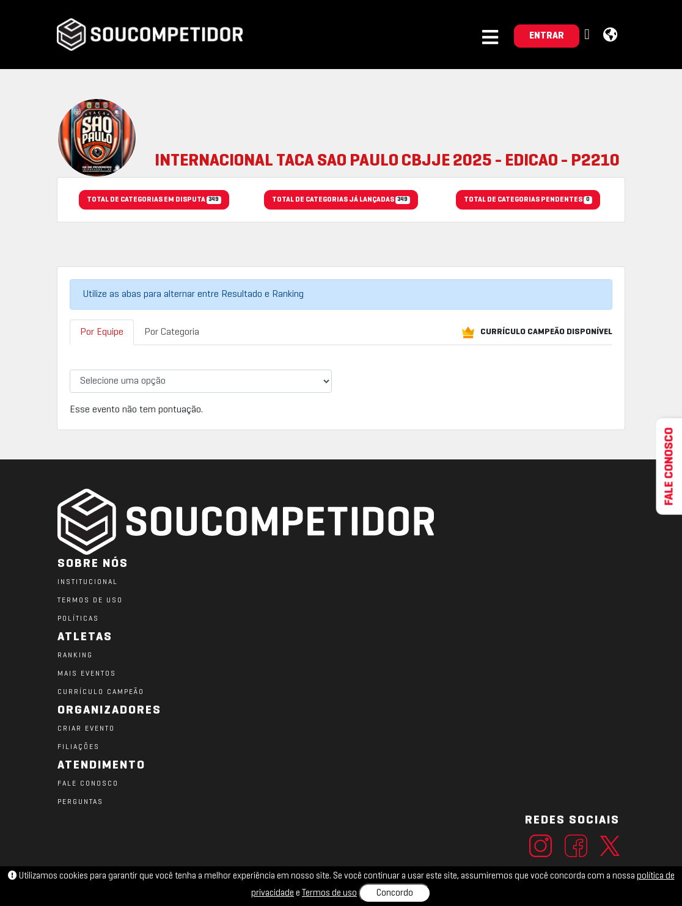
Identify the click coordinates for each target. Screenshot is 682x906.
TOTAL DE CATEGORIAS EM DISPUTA (154, 200)
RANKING (75, 655)
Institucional (87, 582)
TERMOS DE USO (90, 600)
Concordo (394, 893)
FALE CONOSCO (88, 784)
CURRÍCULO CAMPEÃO (100, 692)
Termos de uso (329, 893)
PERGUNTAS (80, 802)
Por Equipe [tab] (101, 332)
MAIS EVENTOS (86, 674)
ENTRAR (546, 36)
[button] (588, 35)
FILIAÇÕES (78, 747)
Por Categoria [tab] (171, 332)
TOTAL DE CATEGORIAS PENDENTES (528, 200)
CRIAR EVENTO (86, 729)
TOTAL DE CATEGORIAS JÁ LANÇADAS (341, 200)
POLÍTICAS (78, 619)
